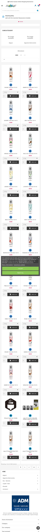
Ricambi (5, 486)
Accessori (5, 489)
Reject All (20, 273)
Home (4, 471)
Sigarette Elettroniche (30, 43)
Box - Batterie (6, 480)
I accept (20, 268)
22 (34, 467)
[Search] (18, 10)
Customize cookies (19, 265)
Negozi (11, 43)
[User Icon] (35, 6)
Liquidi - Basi (6, 483)
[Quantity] (5, 96)
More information (7, 265)
